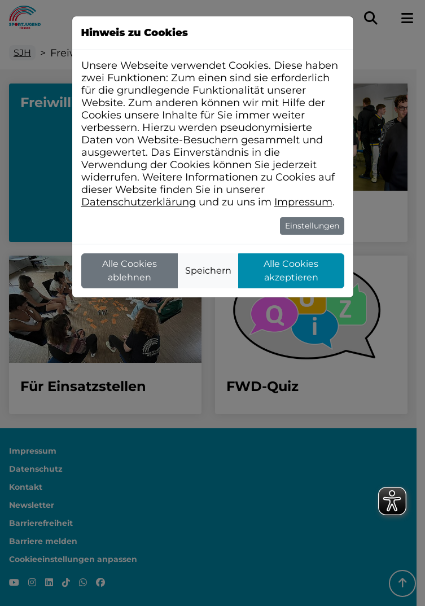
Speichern (208, 270)
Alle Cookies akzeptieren (291, 270)
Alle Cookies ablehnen (129, 270)
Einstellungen (312, 226)
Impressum (303, 202)
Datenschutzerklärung (138, 202)
